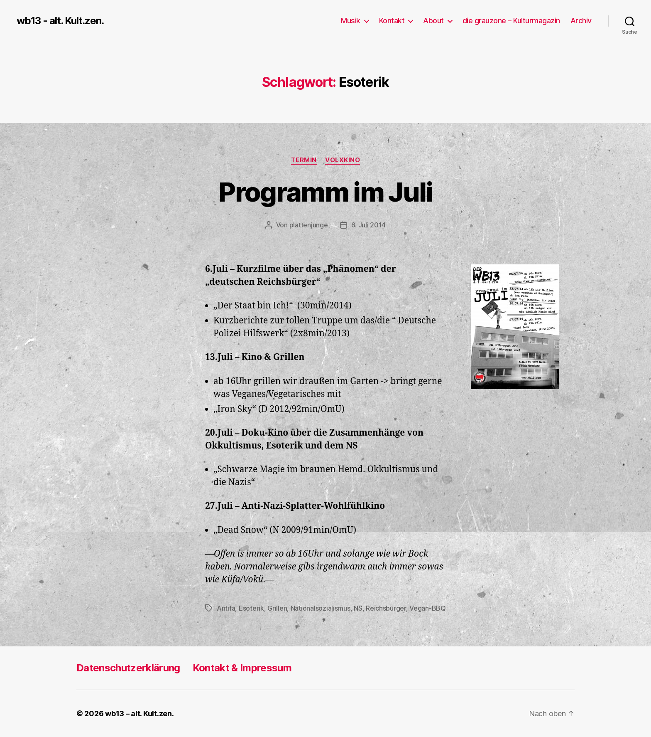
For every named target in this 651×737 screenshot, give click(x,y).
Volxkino (342, 160)
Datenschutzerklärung (128, 668)
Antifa (226, 608)
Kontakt (392, 20)
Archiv (581, 20)
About (433, 20)
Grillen (277, 608)
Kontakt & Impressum (242, 668)
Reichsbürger (386, 608)
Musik (350, 20)
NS (358, 608)
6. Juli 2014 (368, 225)
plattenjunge (308, 225)
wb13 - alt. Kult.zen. (60, 21)
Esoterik (251, 608)
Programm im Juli (325, 192)
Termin (304, 160)
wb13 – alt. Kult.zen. (139, 713)
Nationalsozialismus (320, 608)
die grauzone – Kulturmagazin (511, 20)
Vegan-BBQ (427, 608)
